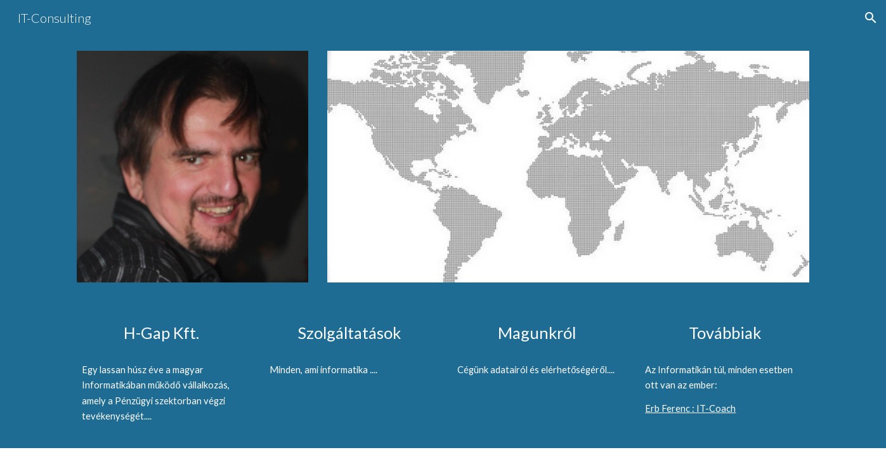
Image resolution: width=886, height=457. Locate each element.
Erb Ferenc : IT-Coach (690, 408)
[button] (871, 18)
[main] (161, 333)
